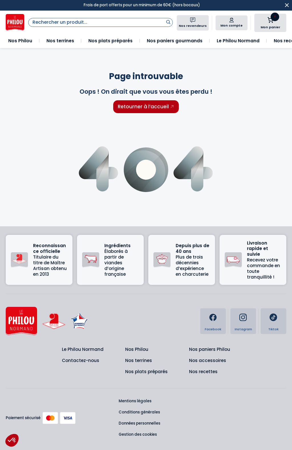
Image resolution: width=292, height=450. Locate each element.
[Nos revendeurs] (193, 20)
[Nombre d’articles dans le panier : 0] (270, 20)
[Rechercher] (168, 22)
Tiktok (273, 329)
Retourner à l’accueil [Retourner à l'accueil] (143, 106)
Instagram (243, 329)
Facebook (213, 329)
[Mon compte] (231, 20)
